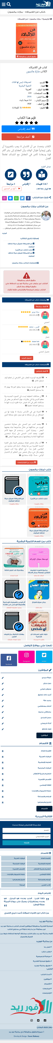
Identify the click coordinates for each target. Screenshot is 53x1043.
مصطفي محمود (26, 712)
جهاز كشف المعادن (44, 1027)
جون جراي (26, 683)
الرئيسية (47, 19)
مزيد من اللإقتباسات (26, 462)
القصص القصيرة (26, 779)
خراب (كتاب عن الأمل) (24, 250)
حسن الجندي (26, 718)
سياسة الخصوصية (44, 956)
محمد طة (26, 700)
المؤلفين (43, 670)
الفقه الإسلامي (26, 785)
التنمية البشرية (25, 86)
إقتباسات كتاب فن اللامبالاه (37, 364)
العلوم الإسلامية (26, 762)
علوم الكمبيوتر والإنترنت (26, 791)
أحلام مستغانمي (26, 706)
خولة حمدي (26, 678)
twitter (44, 661)
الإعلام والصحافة (26, 797)
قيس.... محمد (34, 327)
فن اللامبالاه (23, 19)
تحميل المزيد (26, 358)
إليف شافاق (26, 729)
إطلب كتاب (46, 952)
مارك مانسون (35, 19)
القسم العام (26, 751)
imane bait (35, 341)
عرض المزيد (46, 167)
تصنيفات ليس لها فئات (21, 82)
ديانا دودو (35, 312)
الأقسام (43, 743)
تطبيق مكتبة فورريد (43, 965)
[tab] (42, 177)
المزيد (4, 233)
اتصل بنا (48, 947)
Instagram (26, 661)
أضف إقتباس (26, 129)
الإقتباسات (47, 993)
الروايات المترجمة (26, 768)
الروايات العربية (26, 757)
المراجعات (47, 988)
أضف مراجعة (26, 137)
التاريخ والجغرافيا (26, 802)
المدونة (22, 885)
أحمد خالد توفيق (26, 695)
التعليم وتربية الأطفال (26, 774)
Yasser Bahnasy (33, 1036)
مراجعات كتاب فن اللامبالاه (37, 300)
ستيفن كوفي (26, 689)
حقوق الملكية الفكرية (42, 961)
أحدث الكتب (46, 974)
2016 (29, 97)
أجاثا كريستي (26, 723)
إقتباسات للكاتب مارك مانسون (25, 263)
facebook (9, 664)
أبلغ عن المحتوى (12, 188)
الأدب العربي (46, 885)
